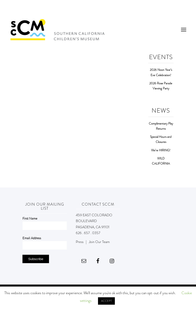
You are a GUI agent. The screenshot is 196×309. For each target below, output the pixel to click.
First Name (29, 218)
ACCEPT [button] (106, 301)
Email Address (31, 238)
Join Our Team (99, 241)
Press (79, 241)
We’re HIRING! (160, 150)
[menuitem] (183, 29)
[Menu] (183, 29)
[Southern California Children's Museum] (57, 29)
